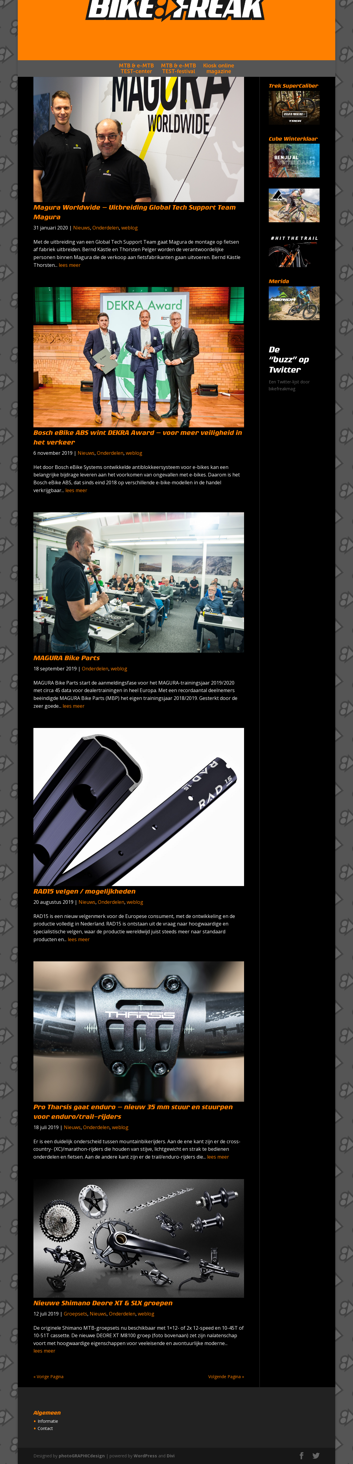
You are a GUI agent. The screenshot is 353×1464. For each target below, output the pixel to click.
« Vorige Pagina (48, 1376)
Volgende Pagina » (226, 1376)
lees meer (70, 265)
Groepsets (75, 1313)
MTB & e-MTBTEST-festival (178, 83)
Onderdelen (105, 227)
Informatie (48, 1421)
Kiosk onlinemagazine (218, 83)
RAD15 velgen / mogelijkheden (84, 891)
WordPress (145, 1456)
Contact (45, 1428)
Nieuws (81, 227)
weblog (129, 227)
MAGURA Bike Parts (66, 658)
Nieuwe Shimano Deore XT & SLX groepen (102, 1303)
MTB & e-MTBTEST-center (136, 83)
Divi (171, 1456)
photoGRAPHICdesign (82, 1456)
